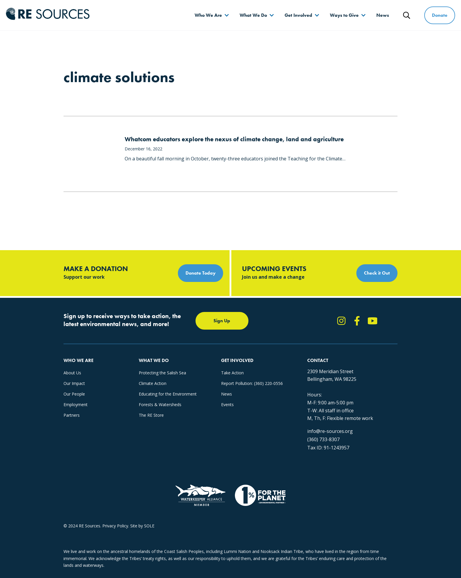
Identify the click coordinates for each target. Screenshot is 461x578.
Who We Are (208, 15)
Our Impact (74, 383)
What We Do (253, 15)
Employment (76, 404)
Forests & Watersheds (160, 404)
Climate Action (152, 383)
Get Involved (298, 15)
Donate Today (201, 273)
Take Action (232, 373)
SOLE (149, 526)
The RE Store (151, 415)
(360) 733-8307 (323, 439)
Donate (439, 15)
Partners (72, 415)
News (382, 15)
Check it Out (377, 273)
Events (227, 404)
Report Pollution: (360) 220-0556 (252, 383)
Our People (74, 394)
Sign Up (221, 321)
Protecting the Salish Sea (162, 373)
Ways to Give (344, 15)
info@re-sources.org (330, 431)
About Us (72, 373)
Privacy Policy (115, 526)
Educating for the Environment (168, 394)
